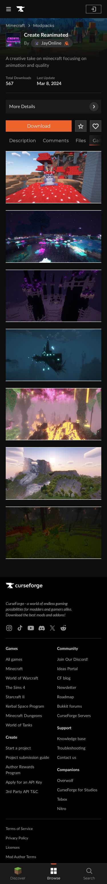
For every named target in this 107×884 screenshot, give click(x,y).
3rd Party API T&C (22, 792)
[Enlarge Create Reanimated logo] (13, 39)
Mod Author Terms (21, 857)
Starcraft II (15, 697)
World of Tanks (19, 725)
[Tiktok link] (20, 628)
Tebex (62, 800)
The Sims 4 (15, 688)
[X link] (52, 628)
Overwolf (65, 781)
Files (81, 140)
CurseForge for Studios (77, 790)
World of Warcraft (22, 678)
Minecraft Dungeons (24, 716)
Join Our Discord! (72, 660)
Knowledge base (71, 739)
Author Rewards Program (20, 770)
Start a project (18, 748)
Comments (56, 140)
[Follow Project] (95, 126)
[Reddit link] (63, 628)
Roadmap (65, 697)
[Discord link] (41, 628)
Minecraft (15, 25)
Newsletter (66, 688)
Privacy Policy (17, 838)
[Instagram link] (9, 628)
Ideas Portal (67, 669)
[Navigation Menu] (8, 9)
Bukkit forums (69, 707)
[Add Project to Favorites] (80, 126)
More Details (53, 106)
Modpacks (43, 25)
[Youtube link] (30, 628)
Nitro (61, 809)
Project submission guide (27, 758)
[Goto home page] (20, 9)
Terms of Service (19, 829)
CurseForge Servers (74, 716)
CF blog (63, 678)
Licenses (13, 848)
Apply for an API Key (24, 782)
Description (22, 140)
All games (14, 660)
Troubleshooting (71, 748)
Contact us (66, 758)
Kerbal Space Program (25, 707)
